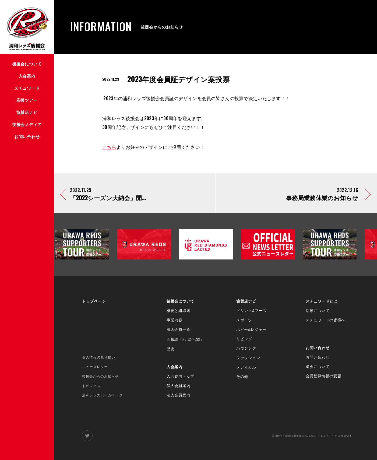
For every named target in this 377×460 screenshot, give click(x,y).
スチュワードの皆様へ (325, 320)
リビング (244, 339)
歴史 (170, 349)
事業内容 (174, 320)
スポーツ (244, 320)
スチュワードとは (321, 301)
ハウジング (246, 348)
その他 (242, 376)
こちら (109, 146)
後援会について (180, 301)
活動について (317, 310)
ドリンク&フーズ (251, 310)
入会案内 (174, 367)
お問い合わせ (317, 348)
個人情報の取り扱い (98, 357)
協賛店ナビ (246, 301)
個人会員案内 (178, 386)
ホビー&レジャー (251, 329)
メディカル (246, 367)
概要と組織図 (178, 310)
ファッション (248, 358)
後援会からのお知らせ (100, 376)
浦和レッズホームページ (102, 395)
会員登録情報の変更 (323, 376)
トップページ (94, 301)
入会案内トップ (180, 376)
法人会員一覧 (178, 329)
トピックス (91, 386)
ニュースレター (95, 367)
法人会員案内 (178, 395)
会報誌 (185, 339)
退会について (317, 366)
